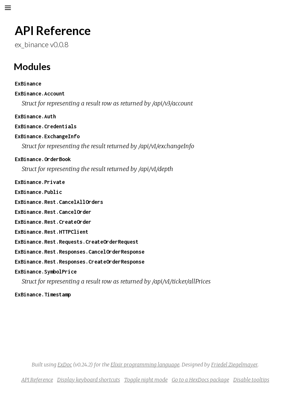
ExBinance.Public (38, 192)
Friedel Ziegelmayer (234, 364)
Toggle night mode (146, 380)
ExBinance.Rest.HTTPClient (51, 232)
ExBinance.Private (40, 182)
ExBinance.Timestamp (43, 294)
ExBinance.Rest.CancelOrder (53, 212)
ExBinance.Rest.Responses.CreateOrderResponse (79, 261)
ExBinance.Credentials (46, 126)
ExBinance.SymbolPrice (46, 271)
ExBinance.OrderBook (43, 159)
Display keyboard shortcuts (88, 380)
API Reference (37, 379)
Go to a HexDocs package (200, 380)
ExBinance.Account (40, 93)
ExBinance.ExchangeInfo (47, 136)
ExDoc (64, 364)
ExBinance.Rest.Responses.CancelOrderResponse (79, 251)
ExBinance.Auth (35, 116)
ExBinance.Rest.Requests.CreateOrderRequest (77, 242)
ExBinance (28, 83)
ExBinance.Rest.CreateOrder (53, 222)
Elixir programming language (145, 364)
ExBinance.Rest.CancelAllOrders (59, 202)
